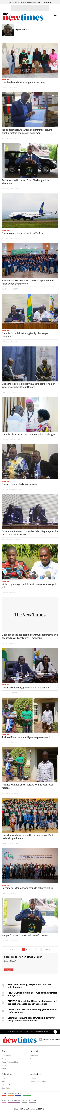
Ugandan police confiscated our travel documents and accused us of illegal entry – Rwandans (30, 636)
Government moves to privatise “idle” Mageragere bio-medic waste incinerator (30, 533)
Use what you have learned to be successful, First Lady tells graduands (27, 837)
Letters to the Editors (38, 1082)
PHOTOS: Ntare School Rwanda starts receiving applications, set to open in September (32, 1002)
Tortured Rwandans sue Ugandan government (26, 737)
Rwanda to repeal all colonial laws (19, 484)
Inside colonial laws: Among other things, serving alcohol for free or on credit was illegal (27, 131)
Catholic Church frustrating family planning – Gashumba (25, 335)
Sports (18, 1094)
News (4, 1094)
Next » (47, 949)
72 (43, 949)
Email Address (10, 961)
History (4, 1065)
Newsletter (34, 1056)
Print (31, 1059)
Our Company (7, 1056)
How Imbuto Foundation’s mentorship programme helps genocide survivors (28, 282)
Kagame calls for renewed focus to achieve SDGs (27, 888)
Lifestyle (27, 1094)
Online (4, 1078)
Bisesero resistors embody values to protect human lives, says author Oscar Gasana (28, 385)
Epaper (24, 1100)
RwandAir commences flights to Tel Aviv (22, 233)
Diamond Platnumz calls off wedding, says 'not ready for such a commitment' (31, 1019)
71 (39, 949)
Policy (4, 1059)
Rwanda (5, 80)
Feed (4, 1068)
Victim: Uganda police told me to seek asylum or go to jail (29, 586)
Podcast (32, 1100)
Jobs (31, 1062)
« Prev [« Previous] (12, 949)
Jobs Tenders (7, 1085)
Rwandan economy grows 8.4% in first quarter (26, 687)
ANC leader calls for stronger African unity (23, 82)
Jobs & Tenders (14, 1100)
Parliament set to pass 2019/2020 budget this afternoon (25, 182)
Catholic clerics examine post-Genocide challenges (28, 434)
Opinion (11, 1094)
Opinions (33, 1078)
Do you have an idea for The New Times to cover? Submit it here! (30, 2)
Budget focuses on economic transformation (25, 935)
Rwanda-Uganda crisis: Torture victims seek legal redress (27, 786)
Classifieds (6, 1088)
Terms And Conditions (10, 1062)
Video (4, 1100)
